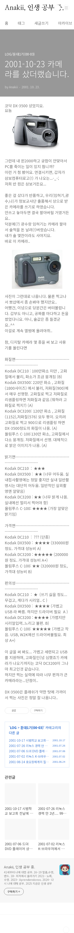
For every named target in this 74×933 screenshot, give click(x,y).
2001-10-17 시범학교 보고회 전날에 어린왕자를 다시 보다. (27, 742)
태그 (21, 23)
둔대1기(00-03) (32, 727)
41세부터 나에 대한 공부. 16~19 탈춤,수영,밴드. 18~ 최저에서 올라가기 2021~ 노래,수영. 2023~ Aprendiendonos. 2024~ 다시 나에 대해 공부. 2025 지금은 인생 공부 (29, 877)
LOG (13, 727)
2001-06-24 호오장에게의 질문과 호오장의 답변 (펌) (29, 764)
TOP (66, 930)
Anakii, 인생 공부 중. (34, 8)
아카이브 (65, 23)
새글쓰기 (41, 23)
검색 (57, 8)
